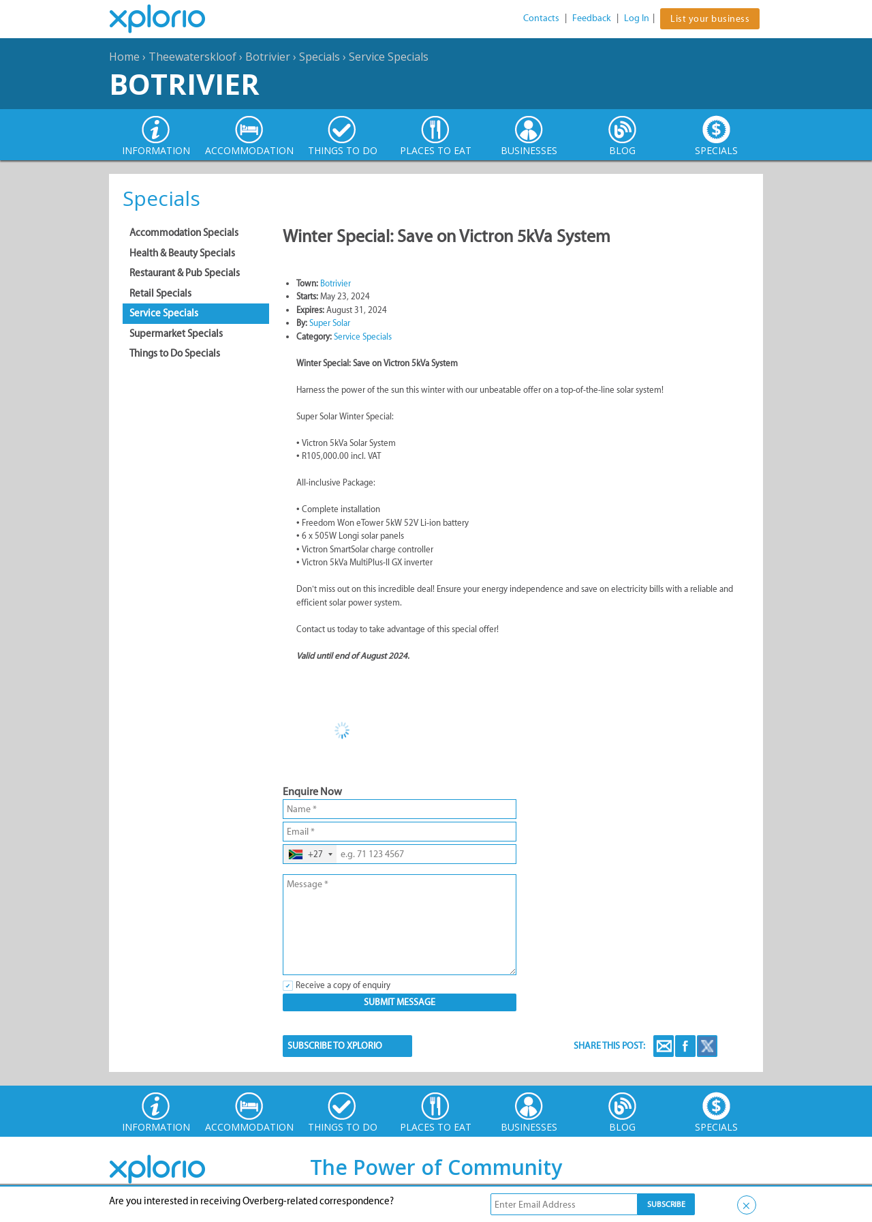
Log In (636, 18)
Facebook (685, 1046)
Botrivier (267, 56)
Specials (319, 56)
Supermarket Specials (176, 333)
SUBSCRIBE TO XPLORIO (334, 1046)
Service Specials (389, 56)
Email (663, 1046)
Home (124, 56)
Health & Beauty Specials (182, 253)
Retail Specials (160, 293)
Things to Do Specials (174, 353)
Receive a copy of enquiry (343, 985)
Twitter (707, 1046)
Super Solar (329, 323)
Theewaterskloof (192, 56)
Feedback (591, 18)
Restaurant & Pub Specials (184, 273)
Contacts (541, 18)
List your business (709, 19)
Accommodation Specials (183, 232)
